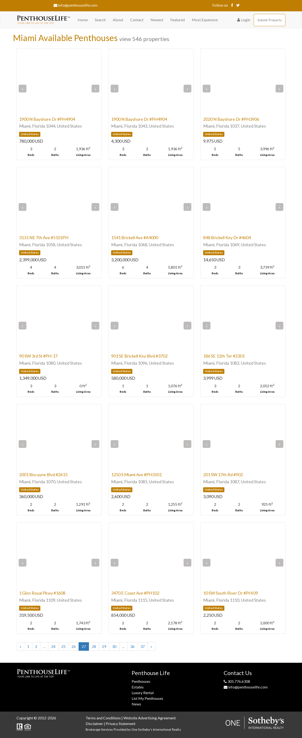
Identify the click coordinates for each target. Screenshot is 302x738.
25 (63, 646)
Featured (177, 19)
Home (83, 19)
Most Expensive (205, 19)
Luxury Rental (143, 692)
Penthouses (141, 681)
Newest (157, 19)
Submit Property (269, 20)
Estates (138, 687)
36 (132, 646)
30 (114, 646)
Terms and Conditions (103, 718)
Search (100, 19)
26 (73, 646)
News (136, 704)
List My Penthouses (147, 698)
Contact (136, 19)
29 (104, 646)
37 (142, 646)
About (118, 19)
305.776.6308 (237, 681)
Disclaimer (94, 723)
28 (94, 646)
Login (243, 19)
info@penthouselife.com (75, 5)
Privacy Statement (120, 723)
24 (53, 646)
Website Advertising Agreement (149, 718)
